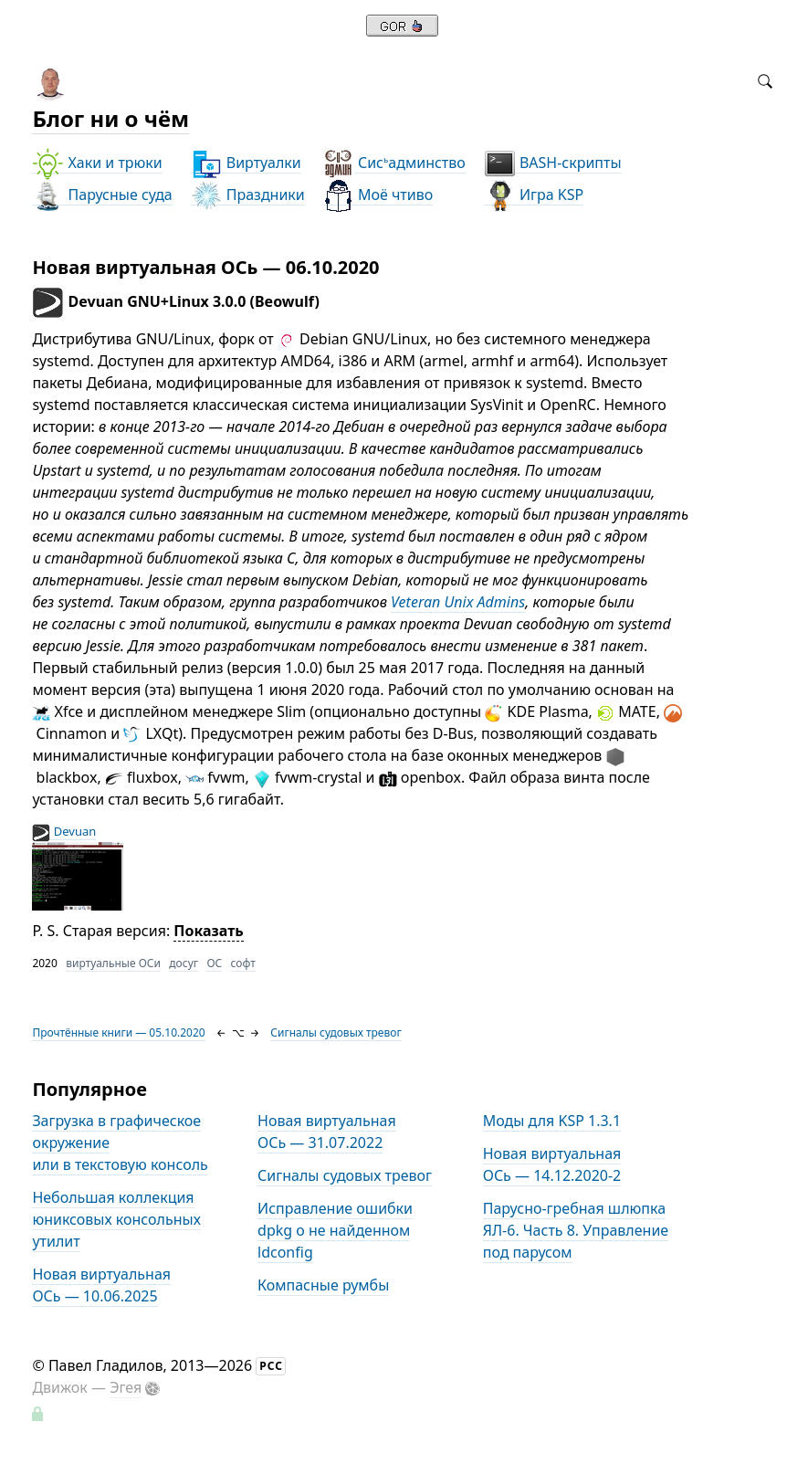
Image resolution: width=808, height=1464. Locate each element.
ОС (214, 963)
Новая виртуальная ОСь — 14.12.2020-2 (552, 1164)
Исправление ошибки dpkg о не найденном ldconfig (335, 1230)
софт (243, 963)
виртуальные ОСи (113, 963)
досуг (183, 963)
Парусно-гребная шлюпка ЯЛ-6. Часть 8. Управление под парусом (575, 1230)
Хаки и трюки (97, 163)
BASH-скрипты (553, 163)
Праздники (248, 194)
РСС (271, 1366)
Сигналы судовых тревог (335, 1032)
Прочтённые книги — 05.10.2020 (118, 1032)
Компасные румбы (323, 1285)
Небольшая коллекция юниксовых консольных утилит (116, 1219)
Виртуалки (246, 163)
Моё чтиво (377, 194)
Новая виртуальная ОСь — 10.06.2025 (101, 1285)
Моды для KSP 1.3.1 (552, 1121)
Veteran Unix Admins (458, 602)
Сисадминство (394, 163)
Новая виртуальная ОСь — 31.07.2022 (326, 1132)
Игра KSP (533, 194)
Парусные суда (102, 194)
